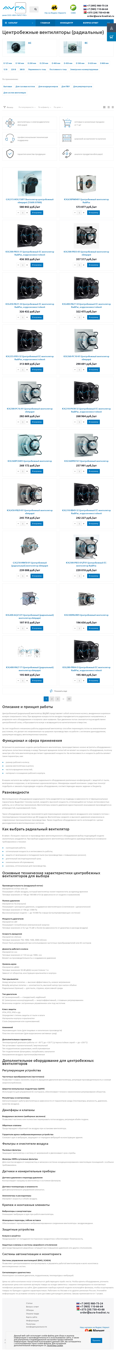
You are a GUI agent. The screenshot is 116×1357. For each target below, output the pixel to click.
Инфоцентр (66, 22)
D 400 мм (56, 63)
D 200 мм (32, 63)
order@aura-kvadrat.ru (100, 16)
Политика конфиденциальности (36, 1325)
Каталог (13, 22)
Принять (96, 1340)
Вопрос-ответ (90, 22)
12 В (5, 69)
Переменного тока (37, 69)
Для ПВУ (65, 86)
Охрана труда (32, 1313)
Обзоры (30, 1310)
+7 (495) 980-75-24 (97, 5)
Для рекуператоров (82, 86)
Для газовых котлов (25, 86)
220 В (13, 69)
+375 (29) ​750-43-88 (98, 12)
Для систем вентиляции (14, 92)
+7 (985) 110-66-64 (97, 9)
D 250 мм (44, 63)
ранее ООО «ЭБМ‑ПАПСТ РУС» (14, 15)
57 (69, 699)
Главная (45, 22)
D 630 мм (92, 63)
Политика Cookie (55, 1345)
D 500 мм (80, 63)
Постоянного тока (58, 69)
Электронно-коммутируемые (84, 69)
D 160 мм (20, 63)
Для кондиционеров (48, 86)
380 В (22, 69)
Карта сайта (31, 1317)
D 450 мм (68, 63)
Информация (32, 1320)
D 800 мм (104, 63)
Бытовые (7, 86)
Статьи (29, 1303)
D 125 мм (7, 63)
